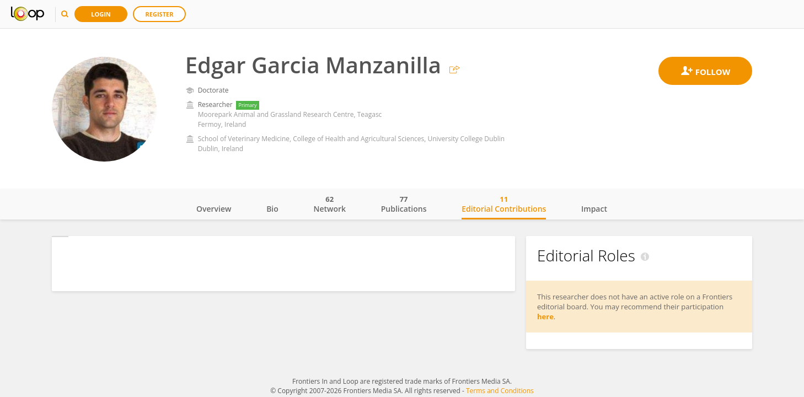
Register (160, 14)
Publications (404, 204)
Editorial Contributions (504, 204)
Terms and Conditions (500, 390)
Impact (594, 208)
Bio (272, 208)
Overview (213, 208)
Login (101, 14)
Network (329, 204)
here (545, 316)
